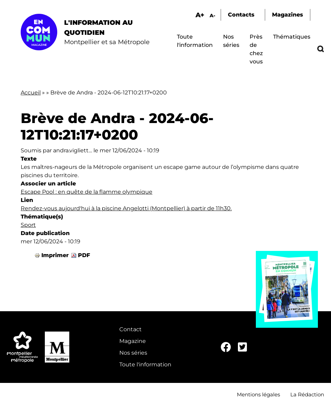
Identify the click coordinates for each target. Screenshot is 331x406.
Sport (28, 225)
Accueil (31, 92)
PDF (84, 255)
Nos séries (133, 352)
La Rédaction (307, 394)
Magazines (287, 14)
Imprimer (55, 255)
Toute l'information (145, 364)
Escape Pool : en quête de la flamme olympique (86, 192)
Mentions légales (258, 394)
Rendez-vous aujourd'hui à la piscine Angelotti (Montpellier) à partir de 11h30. (126, 208)
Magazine (132, 341)
